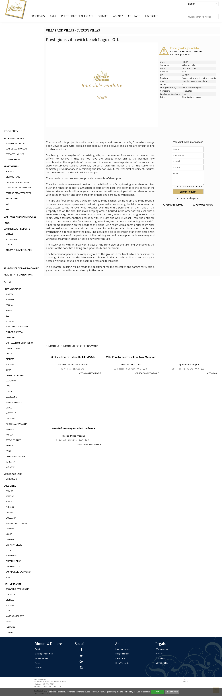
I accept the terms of (189, 186)
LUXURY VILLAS (88, 30)
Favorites (151, 16)
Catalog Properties (44, 653)
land (7, 223)
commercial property (17, 228)
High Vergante (122, 663)
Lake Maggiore (122, 649)
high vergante (12, 584)
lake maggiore (12, 289)
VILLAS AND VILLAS (60, 30)
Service (103, 16)
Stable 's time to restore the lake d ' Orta (73, 357)
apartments (11, 166)
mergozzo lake (13, 473)
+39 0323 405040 (173, 204)
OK (157, 691)
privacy (198, 186)
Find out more (172, 691)
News (37, 663)
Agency (118, 16)
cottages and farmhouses (20, 216)
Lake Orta (120, 658)
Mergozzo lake (122, 653)
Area (53, 16)
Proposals (38, 16)
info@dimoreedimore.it (51, 686)
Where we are (41, 658)
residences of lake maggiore (21, 268)
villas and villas (14, 138)
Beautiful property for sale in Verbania (73, 428)
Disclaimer (160, 658)
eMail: (38, 686)
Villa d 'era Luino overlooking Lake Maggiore (131, 357)
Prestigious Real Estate (77, 16)
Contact (134, 16)
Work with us (162, 649)
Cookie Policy (162, 662)
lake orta (10, 485)
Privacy (159, 653)
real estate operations (18, 274)
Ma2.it (185, 682)
